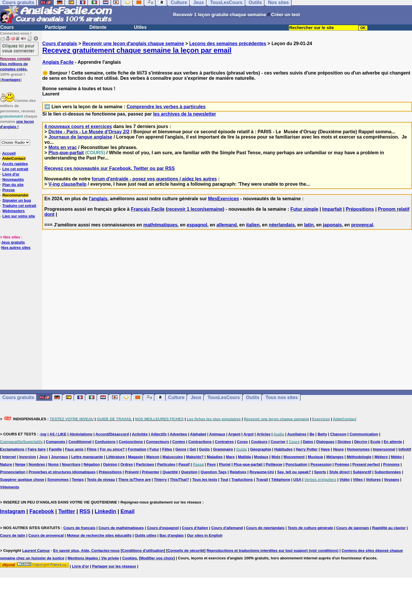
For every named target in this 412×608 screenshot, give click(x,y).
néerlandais (282, 224)
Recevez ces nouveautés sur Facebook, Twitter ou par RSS (109, 168)
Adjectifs (159, 434)
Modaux (261, 457)
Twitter (66, 511)
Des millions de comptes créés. (15, 63)
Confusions (105, 441)
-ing (42, 434)
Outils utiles (145, 535)
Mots (276, 457)
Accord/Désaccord (112, 434)
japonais (332, 224)
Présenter (150, 472)
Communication (364, 434)
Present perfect (366, 464)
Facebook (41, 511)
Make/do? (195, 457)
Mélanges (335, 457)
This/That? (179, 479)
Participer (55, 27)
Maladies (215, 457)
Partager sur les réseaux (114, 566)
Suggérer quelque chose (22, 479)
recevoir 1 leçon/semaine (195, 209)
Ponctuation (296, 464)
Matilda (244, 457)
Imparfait (332, 209)
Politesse (274, 464)
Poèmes (342, 464)
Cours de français (79, 528)
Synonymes (58, 479)
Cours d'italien (195, 528)
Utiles (140, 27)
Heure (338, 449)
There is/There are (134, 479)
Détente (98, 27)
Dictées (344, 441)
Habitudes (283, 449)
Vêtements (9, 487)
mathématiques (160, 224)
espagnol (197, 224)
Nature (6, 464)
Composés (55, 441)
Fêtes (167, 449)
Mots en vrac (62, 147)
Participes (145, 464)
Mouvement (294, 457)
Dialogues (325, 441)
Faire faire (37, 449)
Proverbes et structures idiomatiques (62, 472)
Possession (320, 464)
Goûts (204, 449)
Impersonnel (384, 449)
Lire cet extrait (15, 169)
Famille (55, 449)
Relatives (238, 472)
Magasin (135, 457)
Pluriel (225, 464)
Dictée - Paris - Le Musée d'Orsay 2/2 (89, 131)
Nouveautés (13, 179)
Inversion (27, 457)
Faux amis (74, 449)
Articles (263, 434)
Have (325, 449)
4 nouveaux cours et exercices (78, 126)
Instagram (12, 511)
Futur (154, 449)
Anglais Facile (58, 62)
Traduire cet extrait (19, 205)
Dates (308, 441)
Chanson (338, 434)
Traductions (242, 479)
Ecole (375, 441)
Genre (180, 449)
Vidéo (344, 479)
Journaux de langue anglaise (80, 136)
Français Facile (148, 209)
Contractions (200, 441)
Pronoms (391, 464)
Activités (140, 434)
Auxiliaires (296, 434)
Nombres (37, 464)
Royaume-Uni (262, 472)
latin (309, 224)
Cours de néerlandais (265, 528)
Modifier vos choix (157, 558)
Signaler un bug (16, 200)
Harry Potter (307, 449)
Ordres (127, 464)
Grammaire (223, 449)
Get (193, 449)
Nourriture (71, 464)
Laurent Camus (36, 550)
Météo (396, 457)
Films (92, 449)
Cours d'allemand (227, 528)
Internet (9, 457)
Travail (262, 479)
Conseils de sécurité (185, 550)
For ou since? (112, 449)
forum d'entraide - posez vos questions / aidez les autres (154, 178)
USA (297, 479)
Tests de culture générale (310, 528)
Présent (132, 472)
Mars (230, 457)
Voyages (391, 479)
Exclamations (12, 449)
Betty (322, 434)
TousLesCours (224, 397)
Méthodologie (359, 457)
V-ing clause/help (67, 184)
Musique (315, 457)
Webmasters (13, 211)
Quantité (170, 472)
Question (189, 472)
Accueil (8, 153)
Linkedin (105, 511)
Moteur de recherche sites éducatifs (99, 535)
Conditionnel (79, 441)
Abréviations (81, 434)
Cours (7, 27)
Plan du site (13, 184)
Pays (211, 464)
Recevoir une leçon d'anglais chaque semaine (133, 43)
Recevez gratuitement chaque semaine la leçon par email (136, 50)
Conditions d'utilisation (143, 550)
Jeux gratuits (13, 242)
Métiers (381, 457)
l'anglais (98, 198)
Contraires (224, 441)
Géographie (260, 449)
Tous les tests (204, 479)
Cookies (129, 558)
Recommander (15, 195)
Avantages (10, 79)
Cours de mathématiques (121, 528)
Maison (152, 457)
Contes (178, 441)
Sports (320, 472)
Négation (92, 464)
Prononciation (12, 472)
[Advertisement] (227, 323)
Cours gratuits (18, 397)
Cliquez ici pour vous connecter (18, 48)
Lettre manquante (87, 457)
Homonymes (358, 449)
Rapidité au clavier (389, 528)
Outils (252, 397)
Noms (53, 464)
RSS (84, 511)
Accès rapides (15, 164)
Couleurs (259, 441)
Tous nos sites (282, 397)
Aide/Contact (13, 158)
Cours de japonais (352, 528)
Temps (78, 479)
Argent (234, 434)
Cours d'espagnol (163, 528)
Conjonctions (131, 441)
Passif (184, 464)
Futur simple (304, 209)
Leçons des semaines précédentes (227, 43)
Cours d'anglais (59, 43)
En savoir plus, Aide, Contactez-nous (86, 550)
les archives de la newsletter (184, 113)
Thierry (160, 479)
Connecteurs (157, 441)
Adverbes (178, 434)
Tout (224, 479)
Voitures (373, 479)
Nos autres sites (15, 247)
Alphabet (198, 434)
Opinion (110, 464)
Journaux (59, 457)
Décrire (360, 441)
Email (128, 511)
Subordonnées (387, 472)
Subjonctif (362, 472)
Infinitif (405, 449)
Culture (176, 397)
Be (312, 434)
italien (252, 224)
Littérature (115, 457)
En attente (393, 441)
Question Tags (214, 472)
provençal (362, 224)
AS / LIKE (58, 434)
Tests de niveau (101, 479)
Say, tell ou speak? (294, 472)
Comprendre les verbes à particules (166, 106)
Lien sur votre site (18, 216)
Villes (358, 479)
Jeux (196, 397)
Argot (248, 434)
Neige (20, 464)
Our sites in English (204, 535)
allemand (227, 224)
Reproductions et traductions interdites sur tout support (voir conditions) (272, 550)
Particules (166, 464)
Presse (8, 190)
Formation (137, 449)
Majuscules (172, 457)
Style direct (339, 472)
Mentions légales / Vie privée (93, 558)
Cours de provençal (46, 535)
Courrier (277, 441)
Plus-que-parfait (66, 152)
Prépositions (360, 209)
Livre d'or (11, 174)
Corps (242, 441)
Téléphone (280, 479)
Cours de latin (12, 535)
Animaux (217, 434)
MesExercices (223, 198)
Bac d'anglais (172, 535)
